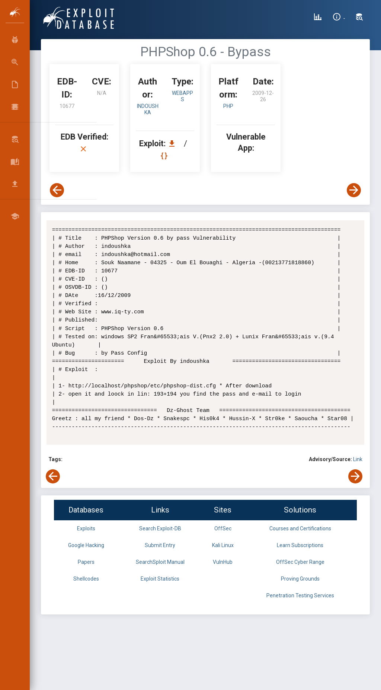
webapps (182, 96)
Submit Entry (160, 545)
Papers (86, 562)
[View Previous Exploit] (57, 190)
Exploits (86, 528)
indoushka (148, 109)
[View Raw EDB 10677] (165, 155)
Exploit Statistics (160, 579)
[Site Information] (338, 18)
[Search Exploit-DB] (359, 18)
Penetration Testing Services (300, 595)
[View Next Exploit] (354, 190)
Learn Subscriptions (300, 545)
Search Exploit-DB (160, 528)
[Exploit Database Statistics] (318, 18)
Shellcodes (86, 579)
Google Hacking (86, 545)
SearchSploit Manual (160, 562)
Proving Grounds (300, 579)
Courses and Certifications (300, 528)
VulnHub (223, 562)
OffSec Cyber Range (300, 562)
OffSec (222, 528)
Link (357, 459)
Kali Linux (223, 545)
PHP (228, 106)
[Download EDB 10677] (173, 143)
